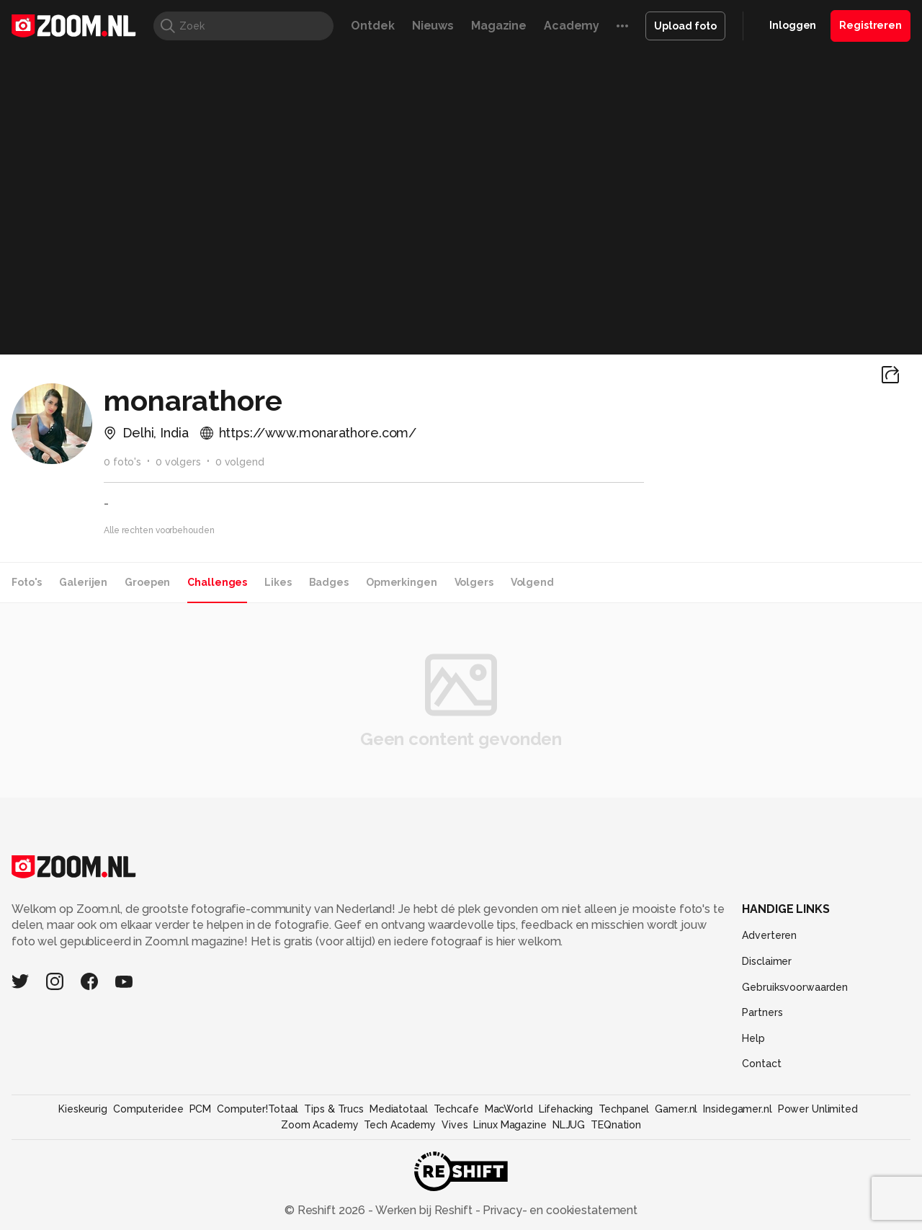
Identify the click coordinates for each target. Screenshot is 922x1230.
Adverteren (769, 935)
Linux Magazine (509, 1125)
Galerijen (83, 582)
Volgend (532, 582)
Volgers (474, 582)
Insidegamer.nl (737, 1109)
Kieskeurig (82, 1109)
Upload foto (685, 26)
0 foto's (122, 462)
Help (753, 1038)
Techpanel (624, 1109)
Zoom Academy (320, 1125)
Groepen (147, 582)
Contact (761, 1063)
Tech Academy (400, 1125)
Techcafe (456, 1109)
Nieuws (433, 25)
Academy (571, 25)
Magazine (499, 25)
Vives (454, 1125)
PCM (200, 1109)
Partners (762, 1012)
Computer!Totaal (257, 1109)
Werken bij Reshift (424, 1210)
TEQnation (616, 1125)
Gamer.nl (676, 1109)
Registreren (870, 25)
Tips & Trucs (334, 1109)
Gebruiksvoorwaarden (795, 987)
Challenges (217, 582)
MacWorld (509, 1109)
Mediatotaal (399, 1109)
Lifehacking (566, 1109)
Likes (277, 582)
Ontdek (372, 25)
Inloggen (792, 25)
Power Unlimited (818, 1109)
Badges (329, 582)
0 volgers (178, 462)
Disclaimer (767, 961)
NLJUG (568, 1125)
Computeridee (148, 1109)
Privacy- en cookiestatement (558, 1210)
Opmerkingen (401, 582)
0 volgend (239, 462)
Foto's (27, 582)
